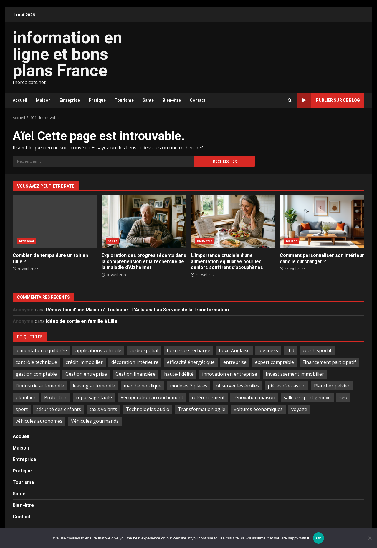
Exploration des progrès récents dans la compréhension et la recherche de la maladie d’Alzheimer (144, 221)
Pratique (97, 100)
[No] (370, 538)
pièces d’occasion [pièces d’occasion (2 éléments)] (286, 385)
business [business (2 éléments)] (268, 350)
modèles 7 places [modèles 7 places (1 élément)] (188, 385)
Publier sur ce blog (328, 100)
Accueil (20, 100)
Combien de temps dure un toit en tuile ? (55, 221)
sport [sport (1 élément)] (22, 409)
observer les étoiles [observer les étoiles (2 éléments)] (237, 385)
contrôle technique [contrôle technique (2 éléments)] (36, 362)
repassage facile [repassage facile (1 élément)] (94, 397)
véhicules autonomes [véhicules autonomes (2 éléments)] (39, 421)
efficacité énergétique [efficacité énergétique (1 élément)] (191, 362)
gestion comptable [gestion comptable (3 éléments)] (36, 374)
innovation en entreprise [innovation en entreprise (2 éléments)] (229, 374)
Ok (318, 538)
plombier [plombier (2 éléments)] (26, 397)
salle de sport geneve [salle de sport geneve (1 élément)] (307, 397)
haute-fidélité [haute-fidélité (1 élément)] (179, 374)
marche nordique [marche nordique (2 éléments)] (142, 385)
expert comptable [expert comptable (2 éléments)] (274, 362)
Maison (43, 100)
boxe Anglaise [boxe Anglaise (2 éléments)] (234, 350)
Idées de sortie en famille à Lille (81, 321)
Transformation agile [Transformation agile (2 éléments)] (201, 409)
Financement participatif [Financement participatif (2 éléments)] (329, 362)
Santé (148, 100)
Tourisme (124, 100)
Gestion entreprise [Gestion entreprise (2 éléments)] (86, 374)
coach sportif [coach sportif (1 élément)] (317, 350)
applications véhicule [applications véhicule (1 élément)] (98, 350)
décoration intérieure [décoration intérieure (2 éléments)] (134, 362)
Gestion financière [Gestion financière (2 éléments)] (135, 374)
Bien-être (172, 100)
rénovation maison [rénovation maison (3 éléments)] (254, 397)
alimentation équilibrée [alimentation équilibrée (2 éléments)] (41, 350)
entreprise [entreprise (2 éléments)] (235, 362)
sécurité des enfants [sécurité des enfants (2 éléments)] (58, 409)
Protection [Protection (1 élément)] (55, 397)
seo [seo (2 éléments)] (343, 397)
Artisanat (26, 241)
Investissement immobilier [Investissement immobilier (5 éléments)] (295, 374)
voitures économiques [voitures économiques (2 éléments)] (258, 409)
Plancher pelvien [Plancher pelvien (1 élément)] (332, 385)
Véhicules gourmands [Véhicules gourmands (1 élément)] (95, 421)
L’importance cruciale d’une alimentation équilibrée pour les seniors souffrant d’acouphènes (233, 221)
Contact (197, 100)
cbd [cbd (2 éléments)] (290, 350)
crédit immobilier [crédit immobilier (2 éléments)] (84, 362)
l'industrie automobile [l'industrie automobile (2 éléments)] (40, 385)
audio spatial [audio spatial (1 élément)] (144, 350)
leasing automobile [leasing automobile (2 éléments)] (94, 385)
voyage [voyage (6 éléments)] (299, 409)
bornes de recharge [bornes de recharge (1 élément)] (188, 350)
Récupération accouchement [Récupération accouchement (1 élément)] (151, 397)
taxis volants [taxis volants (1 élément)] (103, 409)
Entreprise (69, 100)
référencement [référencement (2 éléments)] (208, 397)
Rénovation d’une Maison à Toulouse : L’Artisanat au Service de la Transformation (137, 310)
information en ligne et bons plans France (67, 54)
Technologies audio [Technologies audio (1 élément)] (147, 409)
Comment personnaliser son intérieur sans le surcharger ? (322, 221)
